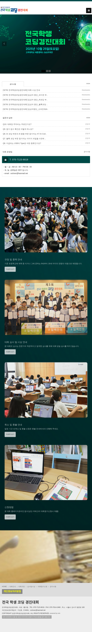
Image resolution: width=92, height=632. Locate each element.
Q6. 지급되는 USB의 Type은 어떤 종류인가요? (22, 143)
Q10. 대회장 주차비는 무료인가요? (17, 124)
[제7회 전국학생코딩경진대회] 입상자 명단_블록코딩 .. (25, 104)
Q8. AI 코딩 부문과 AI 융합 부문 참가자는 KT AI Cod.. (25, 134)
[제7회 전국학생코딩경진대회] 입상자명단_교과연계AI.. (25, 109)
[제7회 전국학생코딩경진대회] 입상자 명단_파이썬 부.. (25, 95)
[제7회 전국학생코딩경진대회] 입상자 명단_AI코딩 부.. (25, 100)
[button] (3, 44)
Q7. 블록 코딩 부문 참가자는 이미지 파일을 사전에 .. (24, 139)
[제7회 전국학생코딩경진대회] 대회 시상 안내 (21, 90)
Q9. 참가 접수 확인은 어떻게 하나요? (18, 129)
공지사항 (13, 84)
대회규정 (21, 586)
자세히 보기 (10, 275)
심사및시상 (31, 586)
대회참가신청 (42, 586)
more (88, 83)
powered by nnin (55, 613)
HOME (4, 586)
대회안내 (12, 586)
